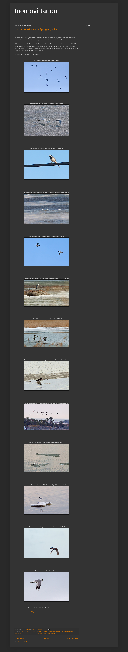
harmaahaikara (26, 631)
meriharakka (24, 633)
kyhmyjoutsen (63, 631)
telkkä (48, 633)
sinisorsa (43, 633)
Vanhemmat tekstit (72, 638)
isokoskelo (40, 631)
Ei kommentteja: (41, 629)
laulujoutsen (70, 631)
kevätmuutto (52, 631)
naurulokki (38, 633)
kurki (57, 631)
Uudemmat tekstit (20, 638)
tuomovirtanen (36, 11)
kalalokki (45, 631)
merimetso (31, 633)
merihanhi (18, 633)
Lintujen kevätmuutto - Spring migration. (36, 29)
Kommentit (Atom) (23, 642)
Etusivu (46, 638)
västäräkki (53, 633)
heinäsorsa (33, 631)
